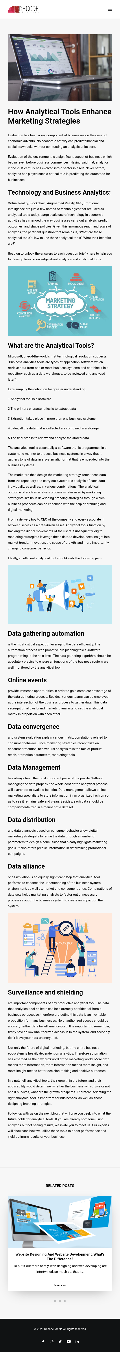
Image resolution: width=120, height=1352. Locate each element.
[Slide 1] (55, 1301)
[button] (110, 9)
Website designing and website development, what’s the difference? (60, 1267)
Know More (60, 1295)
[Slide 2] (60, 1301)
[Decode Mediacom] (23, 9)
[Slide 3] (65, 1301)
